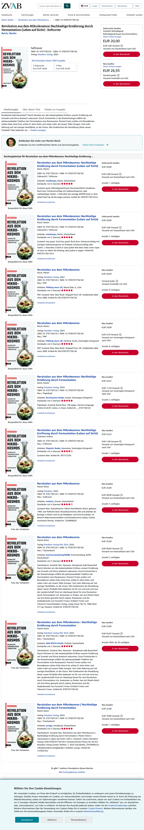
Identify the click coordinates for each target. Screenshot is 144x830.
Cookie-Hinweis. (95, 808)
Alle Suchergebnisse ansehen (72, 772)
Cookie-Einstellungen (118, 805)
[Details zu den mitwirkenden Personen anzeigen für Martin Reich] (8, 33)
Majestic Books (53, 448)
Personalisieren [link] (78, 819)
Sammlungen (27, 15)
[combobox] (51, 5)
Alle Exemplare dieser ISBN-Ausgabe (48, 60)
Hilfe (137, 6)
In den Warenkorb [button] (121, 54)
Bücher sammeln (51, 15)
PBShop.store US (54, 287)
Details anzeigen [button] (38, 130)
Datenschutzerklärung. (93, 811)
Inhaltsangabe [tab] (11, 109)
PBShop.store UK (54, 341)
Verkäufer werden (134, 15)
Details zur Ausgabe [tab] (55, 109)
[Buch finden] (67, 5)
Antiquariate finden (108, 15)
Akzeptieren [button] (27, 820)
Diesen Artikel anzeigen (112, 37)
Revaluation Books (55, 397)
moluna (50, 501)
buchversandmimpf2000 (58, 555)
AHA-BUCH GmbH (54, 643)
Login (94, 6)
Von (42, 67)
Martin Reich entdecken (96, 144)
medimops (51, 180)
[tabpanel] (49, 123)
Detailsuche (6, 15)
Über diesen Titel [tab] (31, 109)
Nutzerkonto (107, 6)
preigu (49, 725)
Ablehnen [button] (51, 820)
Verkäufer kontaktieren (46, 202)
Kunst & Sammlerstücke (79, 15)
